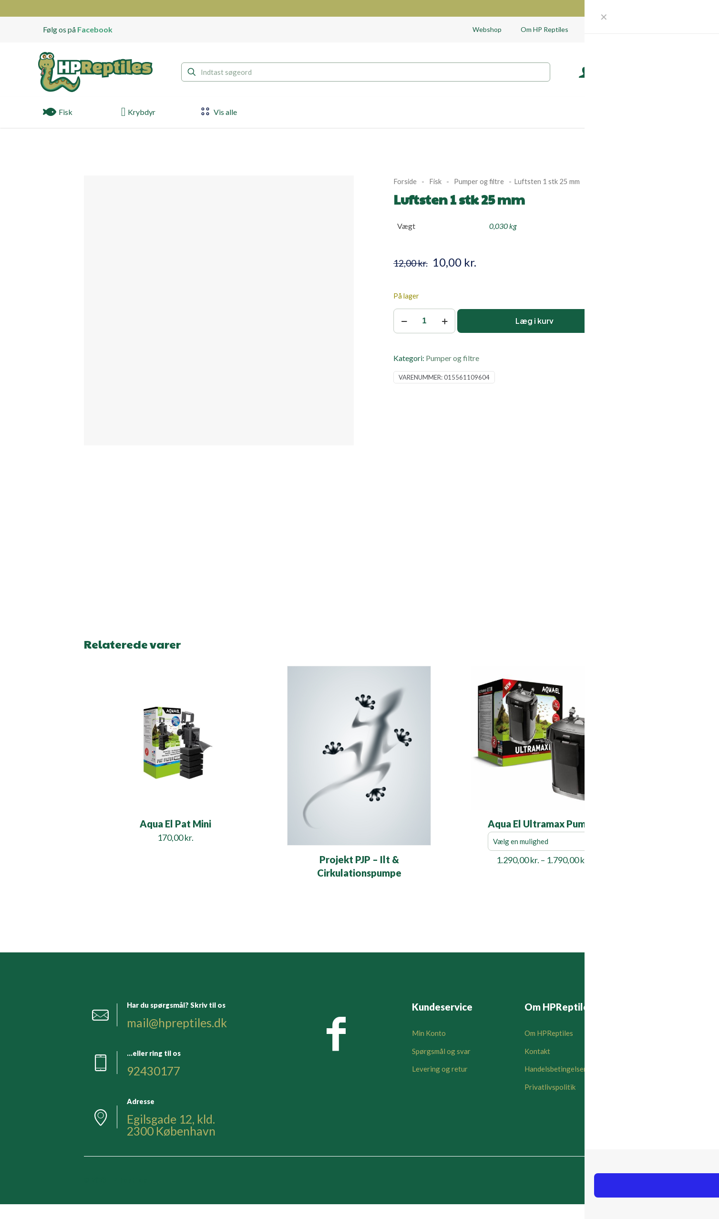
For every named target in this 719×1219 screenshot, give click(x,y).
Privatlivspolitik (549, 1087)
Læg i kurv (534, 321)
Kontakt (537, 1051)
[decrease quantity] (404, 321)
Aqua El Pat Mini (175, 823)
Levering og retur (440, 1068)
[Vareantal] (424, 321)
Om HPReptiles (548, 1033)
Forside (405, 181)
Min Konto (429, 1033)
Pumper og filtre (479, 181)
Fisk (435, 181)
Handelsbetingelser (555, 1068)
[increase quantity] (444, 321)
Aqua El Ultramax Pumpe (542, 823)
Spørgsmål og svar (441, 1051)
